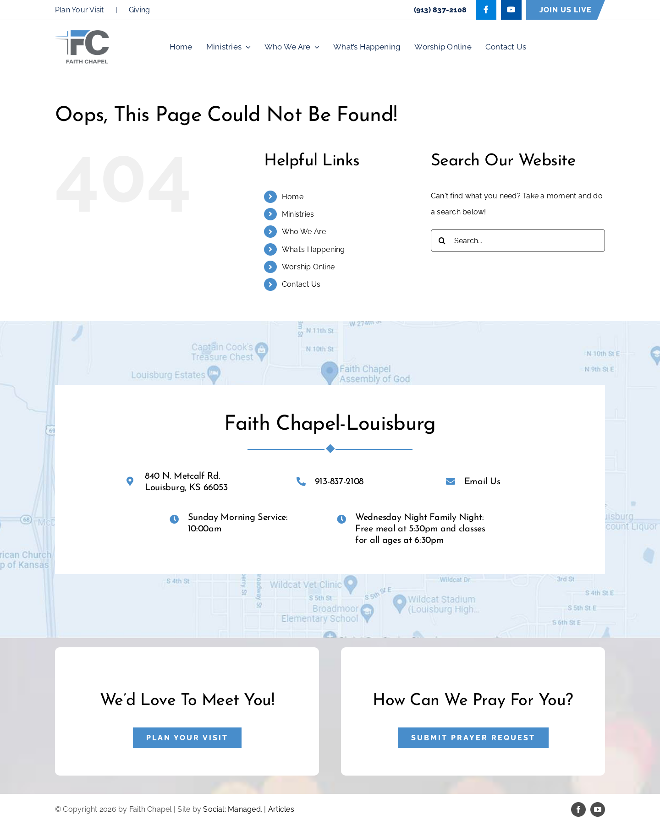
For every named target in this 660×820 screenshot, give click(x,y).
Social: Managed (232, 809)
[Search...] (518, 240)
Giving (139, 9)
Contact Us (301, 284)
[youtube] (597, 809)
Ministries (298, 214)
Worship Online (308, 266)
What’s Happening (313, 249)
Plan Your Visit (79, 9)
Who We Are (304, 231)
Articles (281, 809)
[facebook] (578, 809)
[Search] (442, 240)
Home (292, 196)
